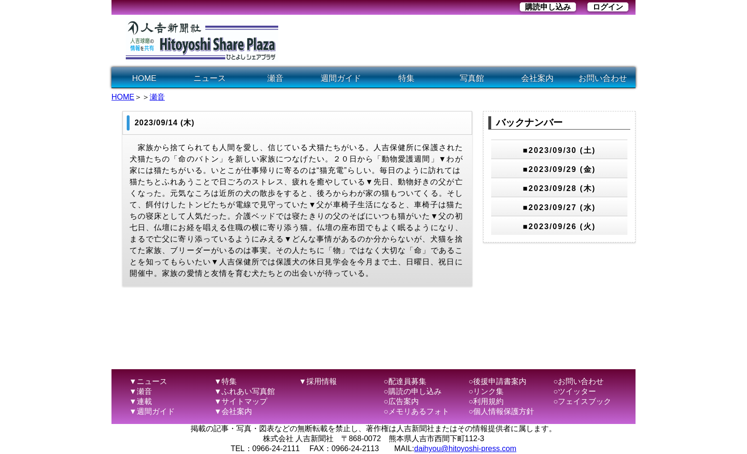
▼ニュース (148, 381)
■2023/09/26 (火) (559, 226)
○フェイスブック (583, 401)
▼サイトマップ (240, 401)
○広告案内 (401, 401)
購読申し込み (548, 7)
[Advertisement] (461, 41)
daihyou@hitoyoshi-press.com (465, 448)
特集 (406, 78)
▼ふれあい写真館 (244, 391)
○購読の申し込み (413, 391)
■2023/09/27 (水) (559, 207)
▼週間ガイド (152, 411)
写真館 (472, 78)
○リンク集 (486, 391)
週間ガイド (341, 78)
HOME (144, 78)
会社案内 (537, 78)
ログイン (608, 7)
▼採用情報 (318, 381)
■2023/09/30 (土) (559, 150)
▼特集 (225, 381)
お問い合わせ (602, 78)
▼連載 (140, 401)
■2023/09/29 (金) (559, 169)
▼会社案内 (233, 411)
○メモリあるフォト (416, 411)
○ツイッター (575, 391)
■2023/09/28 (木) (559, 188)
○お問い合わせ (579, 381)
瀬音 (275, 78)
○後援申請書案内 (497, 381)
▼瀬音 (140, 391)
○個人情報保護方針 (501, 411)
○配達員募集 (405, 381)
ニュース (209, 78)
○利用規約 (486, 401)
